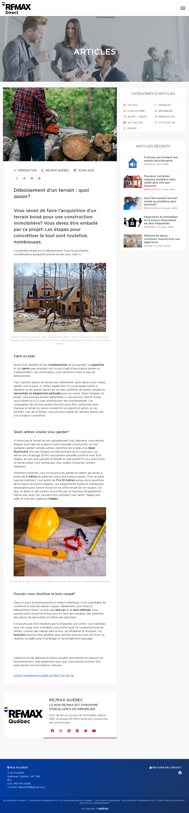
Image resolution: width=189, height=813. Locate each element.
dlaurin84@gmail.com (31, 787)
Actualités (133, 122)
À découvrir (134, 111)
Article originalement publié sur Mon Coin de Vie (44, 675)
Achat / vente (135, 116)
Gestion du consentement (94, 803)
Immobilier (163, 111)
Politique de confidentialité (138, 801)
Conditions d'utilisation (170, 801)
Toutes (130, 105)
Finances (162, 105)
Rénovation (25, 170)
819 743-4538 (22, 784)
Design (129, 128)
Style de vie (164, 122)
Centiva (102, 808)
